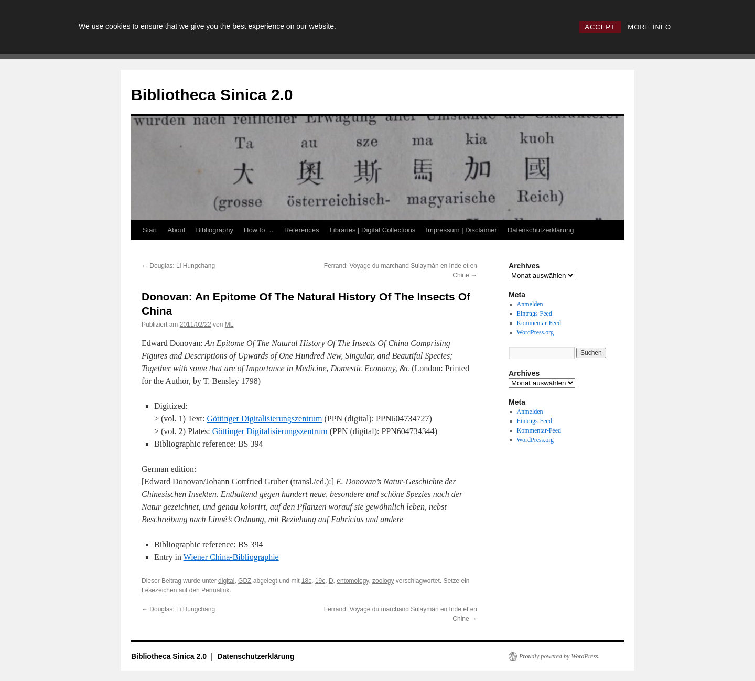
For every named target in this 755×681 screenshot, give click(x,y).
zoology (383, 581)
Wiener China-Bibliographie (231, 557)
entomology (353, 581)
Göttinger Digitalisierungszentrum (264, 418)
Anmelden (530, 304)
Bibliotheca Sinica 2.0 (212, 94)
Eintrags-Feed (534, 313)
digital (226, 581)
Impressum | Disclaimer (461, 230)
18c (306, 581)
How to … (259, 230)
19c (320, 581)
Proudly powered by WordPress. (559, 656)
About (176, 230)
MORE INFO (649, 27)
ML (229, 324)
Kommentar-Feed (539, 323)
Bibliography (214, 230)
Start (150, 230)
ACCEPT (600, 27)
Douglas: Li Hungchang (178, 265)
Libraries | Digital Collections (373, 230)
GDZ (244, 581)
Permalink (215, 590)
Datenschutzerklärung (541, 230)
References (301, 230)
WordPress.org (535, 332)
